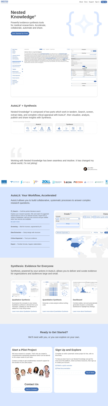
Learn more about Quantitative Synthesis (55, 311)
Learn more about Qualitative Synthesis (24, 311)
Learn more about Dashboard (82, 311)
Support (91, 2)
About (81, 2)
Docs (85, 2)
